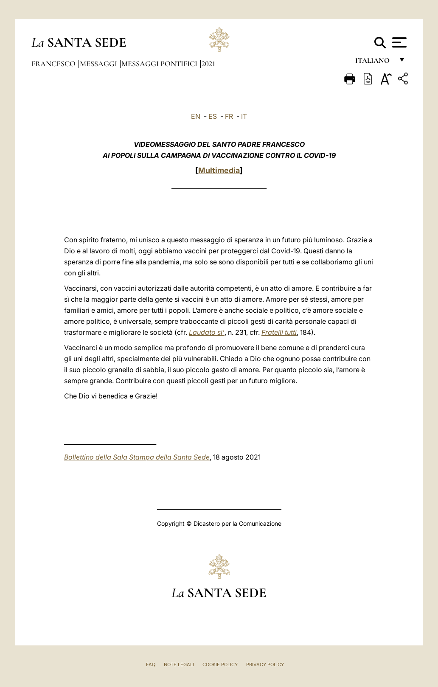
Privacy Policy (265, 664)
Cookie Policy (220, 664)
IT (244, 116)
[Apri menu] (398, 42)
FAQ (150, 664)
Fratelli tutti (279, 332)
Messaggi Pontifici (160, 63)
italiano (374, 62)
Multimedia (219, 170)
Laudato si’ (207, 332)
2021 (208, 63)
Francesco (54, 63)
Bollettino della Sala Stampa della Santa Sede (137, 457)
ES (212, 116)
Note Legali (179, 664)
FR (229, 116)
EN (195, 116)
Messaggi (99, 63)
